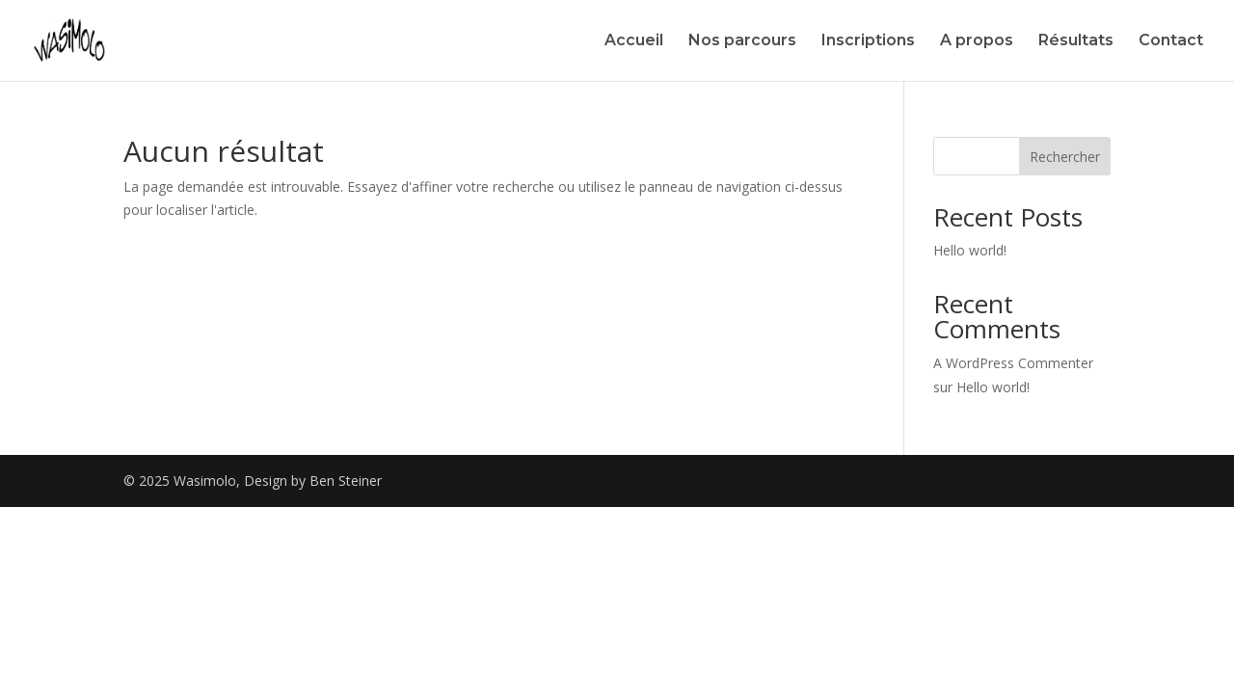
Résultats (1075, 41)
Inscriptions (868, 41)
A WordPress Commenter (1013, 363)
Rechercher (1065, 156)
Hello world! (969, 250)
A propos (976, 41)
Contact (1171, 41)
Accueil (633, 41)
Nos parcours (742, 41)
